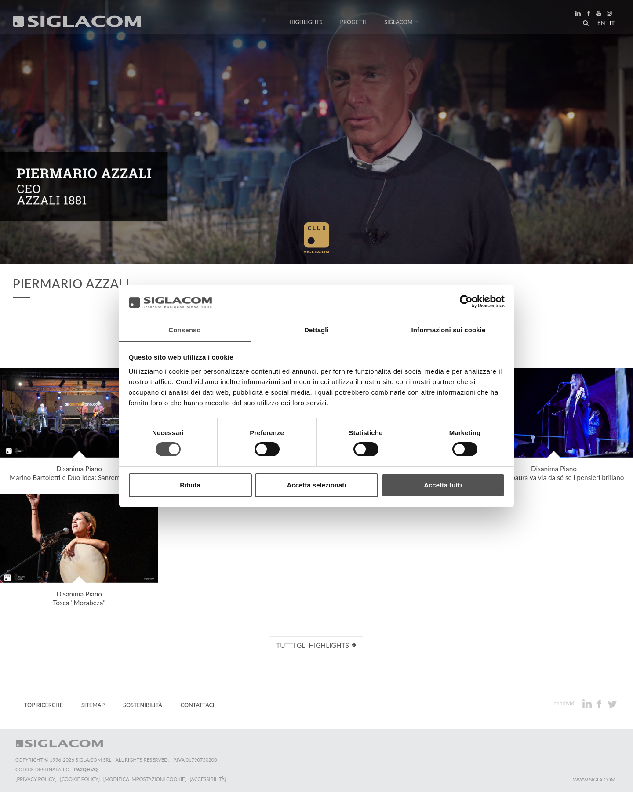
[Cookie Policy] (80, 779)
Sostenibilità (142, 705)
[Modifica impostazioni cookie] (145, 779)
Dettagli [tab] (316, 329)
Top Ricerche (43, 705)
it (611, 23)
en (600, 23)
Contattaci (198, 705)
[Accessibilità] (208, 779)
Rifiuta (190, 485)
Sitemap (93, 705)
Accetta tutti (443, 485)
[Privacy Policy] (36, 779)
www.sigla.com (594, 779)
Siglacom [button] (401, 23)
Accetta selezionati (316, 485)
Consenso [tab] (184, 329)
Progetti (353, 23)
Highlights (305, 23)
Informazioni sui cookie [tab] (448, 329)
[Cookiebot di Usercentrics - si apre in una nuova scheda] (466, 301)
